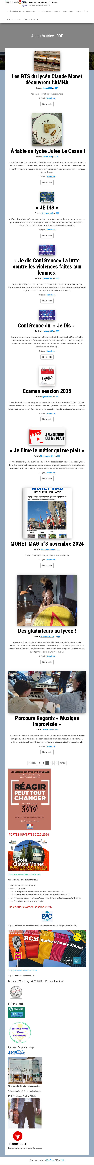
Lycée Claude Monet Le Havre (43, 2)
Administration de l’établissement (22, 19)
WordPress (50, 1161)
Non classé (51, 99)
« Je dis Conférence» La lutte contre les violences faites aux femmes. (47, 267)
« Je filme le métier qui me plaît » (47, 451)
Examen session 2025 (47, 391)
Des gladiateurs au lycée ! (47, 631)
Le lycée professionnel (49, 12)
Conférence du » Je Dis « (47, 326)
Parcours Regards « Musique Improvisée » (47, 721)
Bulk (62, 1161)
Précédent (32, 763)
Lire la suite (47, 104)
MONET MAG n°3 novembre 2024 (47, 544)
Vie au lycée (82, 12)
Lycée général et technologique (21, 12)
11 (56, 763)
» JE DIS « (47, 208)
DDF (56, 88)
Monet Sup (68, 12)
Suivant (62, 763)
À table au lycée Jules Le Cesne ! (47, 151)
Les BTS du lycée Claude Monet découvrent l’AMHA (47, 80)
